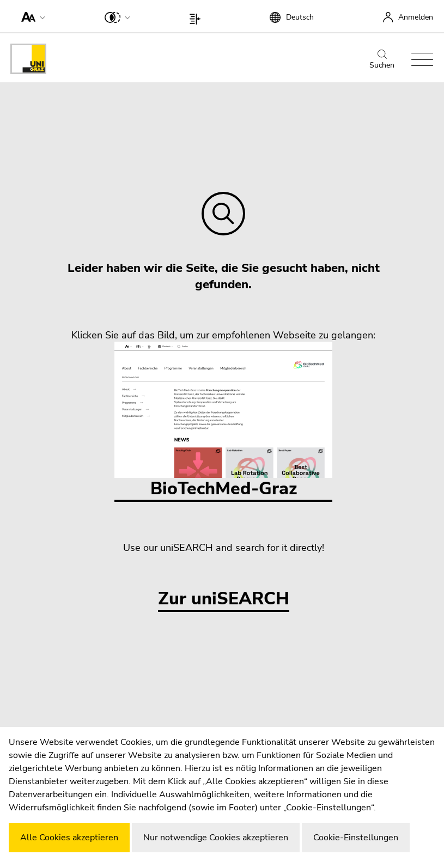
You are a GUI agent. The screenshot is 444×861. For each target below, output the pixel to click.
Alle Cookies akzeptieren (69, 838)
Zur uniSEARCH (223, 599)
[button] (31, 16)
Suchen (381, 60)
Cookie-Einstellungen (355, 838)
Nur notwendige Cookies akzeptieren (215, 838)
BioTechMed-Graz (223, 421)
